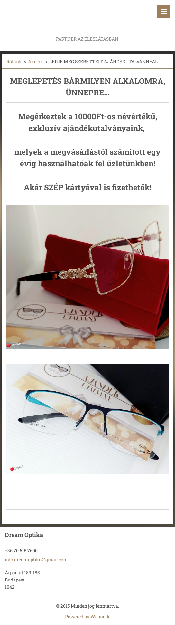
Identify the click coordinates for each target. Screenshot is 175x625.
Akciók (35, 61)
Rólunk (14, 61)
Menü (163, 11)
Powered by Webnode (87, 616)
